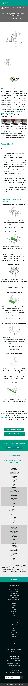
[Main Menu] (24, 3)
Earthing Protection (14, 595)
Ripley (14, 615)
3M (14, 613)
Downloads (14, 632)
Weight (14, 481)
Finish (14, 484)
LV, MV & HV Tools (14, 593)
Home (2, 7)
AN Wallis (14, 619)
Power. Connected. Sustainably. (14, 649)
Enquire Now (14, 579)
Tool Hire (14, 634)
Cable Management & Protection (14, 589)
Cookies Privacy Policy (14, 645)
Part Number (14, 468)
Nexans (14, 605)
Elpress (14, 609)
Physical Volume (14, 476)
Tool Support (14, 636)
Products (7, 7)
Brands (14, 603)
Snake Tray (12, 7)
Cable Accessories (14, 587)
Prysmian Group (14, 611)
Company (14, 630)
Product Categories (14, 585)
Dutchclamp (14, 620)
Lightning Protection (14, 597)
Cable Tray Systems (13, 18)
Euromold (14, 607)
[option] (14, 39)
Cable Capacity (14, 479)
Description (14, 471)
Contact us (4, 417)
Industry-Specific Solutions (14, 599)
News (14, 640)
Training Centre (14, 638)
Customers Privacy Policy (14, 647)
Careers (14, 642)
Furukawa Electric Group (14, 622)
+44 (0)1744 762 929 (14, 447)
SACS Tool (14, 624)
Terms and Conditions (14, 643)
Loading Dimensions (14, 473)
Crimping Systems (14, 591)
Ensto (14, 617)
